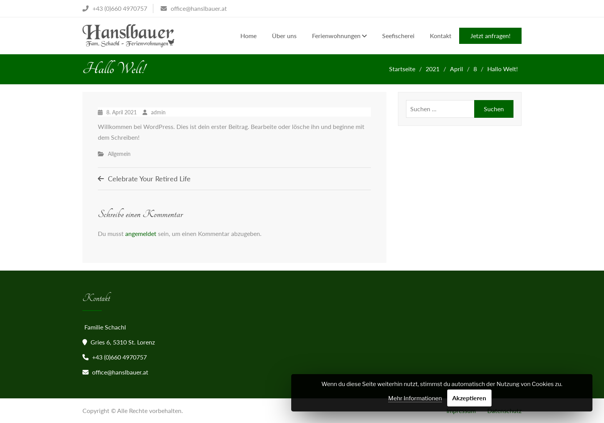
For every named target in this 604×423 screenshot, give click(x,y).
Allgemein (119, 153)
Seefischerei (398, 35)
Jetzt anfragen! (490, 35)
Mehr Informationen (415, 398)
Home (248, 35)
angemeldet (140, 233)
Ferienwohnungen (336, 35)
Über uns (284, 35)
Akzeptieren (469, 397)
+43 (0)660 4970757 (119, 357)
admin (158, 112)
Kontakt (440, 35)
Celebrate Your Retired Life (149, 178)
